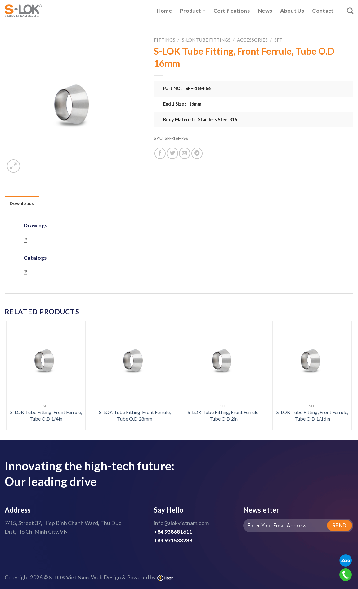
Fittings (164, 40)
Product (192, 10)
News (265, 10)
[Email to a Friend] (184, 153)
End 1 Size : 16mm (182, 104)
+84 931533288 (173, 540)
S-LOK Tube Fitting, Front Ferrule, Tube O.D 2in (223, 415)
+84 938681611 (173, 531)
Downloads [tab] (22, 203)
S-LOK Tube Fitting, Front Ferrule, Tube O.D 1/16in (312, 415)
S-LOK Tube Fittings (206, 40)
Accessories (252, 40)
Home (164, 10)
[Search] (350, 11)
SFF (278, 40)
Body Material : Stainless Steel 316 (200, 119)
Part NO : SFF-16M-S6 (187, 88)
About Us (292, 10)
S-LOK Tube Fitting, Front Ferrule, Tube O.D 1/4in (46, 415)
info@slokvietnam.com (181, 523)
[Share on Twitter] (172, 153)
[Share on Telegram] (197, 153)
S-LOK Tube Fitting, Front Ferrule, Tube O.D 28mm (135, 415)
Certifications (231, 10)
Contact (322, 10)
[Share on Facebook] (160, 153)
